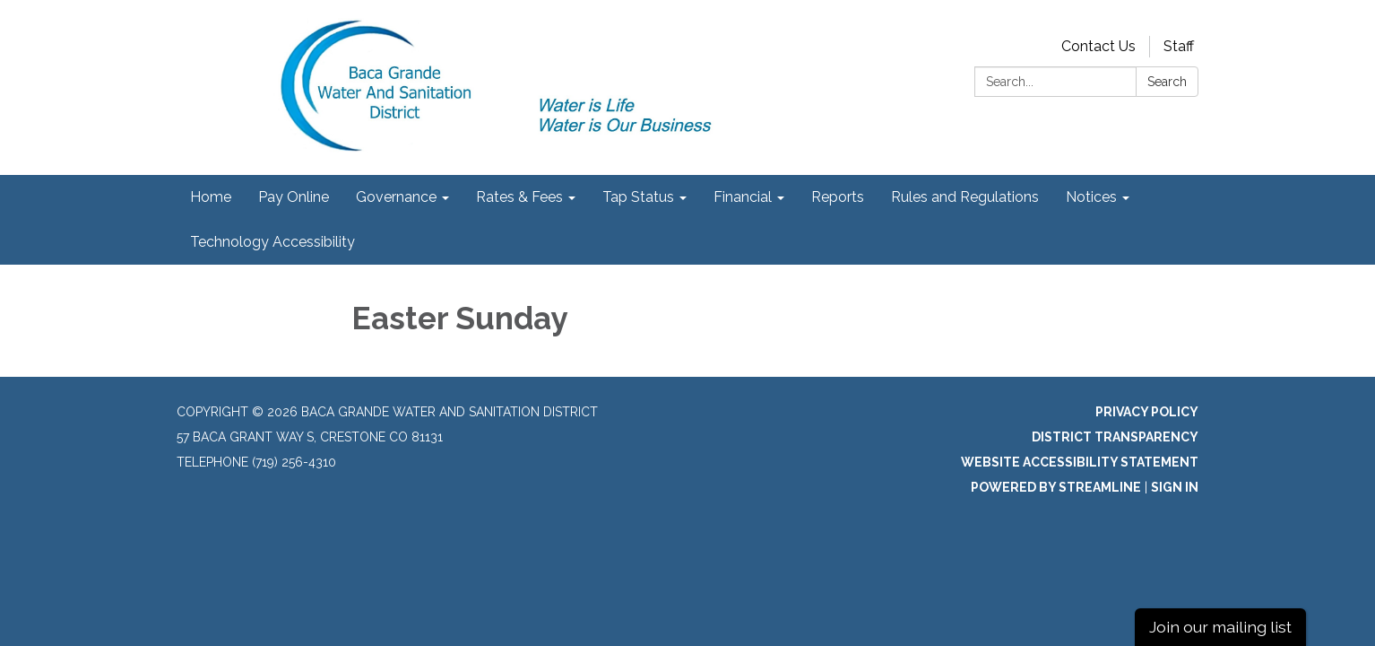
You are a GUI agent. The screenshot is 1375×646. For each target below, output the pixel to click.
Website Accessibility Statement (1079, 462)
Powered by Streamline (1056, 487)
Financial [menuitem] (742, 196)
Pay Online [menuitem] (293, 196)
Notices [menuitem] (1091, 196)
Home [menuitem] (210, 196)
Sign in (1174, 487)
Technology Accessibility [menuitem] (272, 241)
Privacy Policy (1146, 412)
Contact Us (1098, 46)
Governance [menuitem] (396, 196)
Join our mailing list (1220, 626)
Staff (1178, 46)
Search (1167, 81)
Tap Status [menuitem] (638, 196)
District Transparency (1115, 437)
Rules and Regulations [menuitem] (965, 196)
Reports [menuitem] (837, 196)
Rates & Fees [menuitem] (519, 196)
